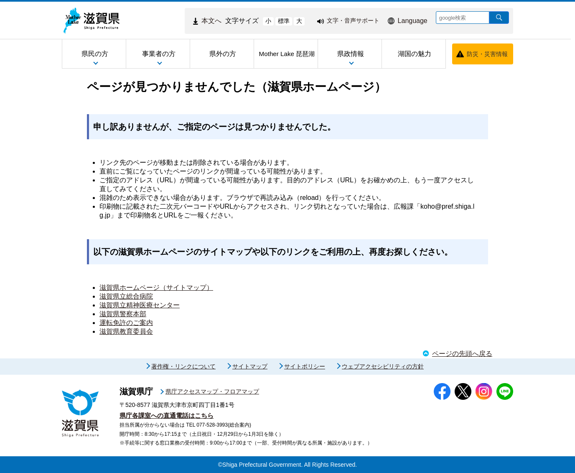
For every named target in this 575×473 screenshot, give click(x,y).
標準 (284, 21)
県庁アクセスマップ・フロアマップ (212, 391)
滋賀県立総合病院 (126, 296)
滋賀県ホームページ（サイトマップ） (156, 287)
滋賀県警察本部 (122, 313)
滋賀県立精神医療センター (139, 305)
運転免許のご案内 (126, 322)
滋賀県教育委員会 (126, 331)
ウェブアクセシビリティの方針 (383, 366)
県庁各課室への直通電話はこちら (167, 415)
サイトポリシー (304, 366)
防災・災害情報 (487, 54)
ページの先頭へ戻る (462, 353)
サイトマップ (249, 366)
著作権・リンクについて (183, 366)
